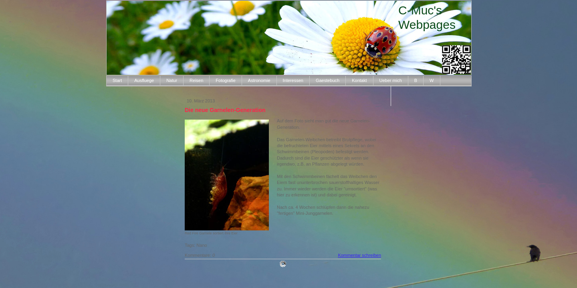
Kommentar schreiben (359, 255)
